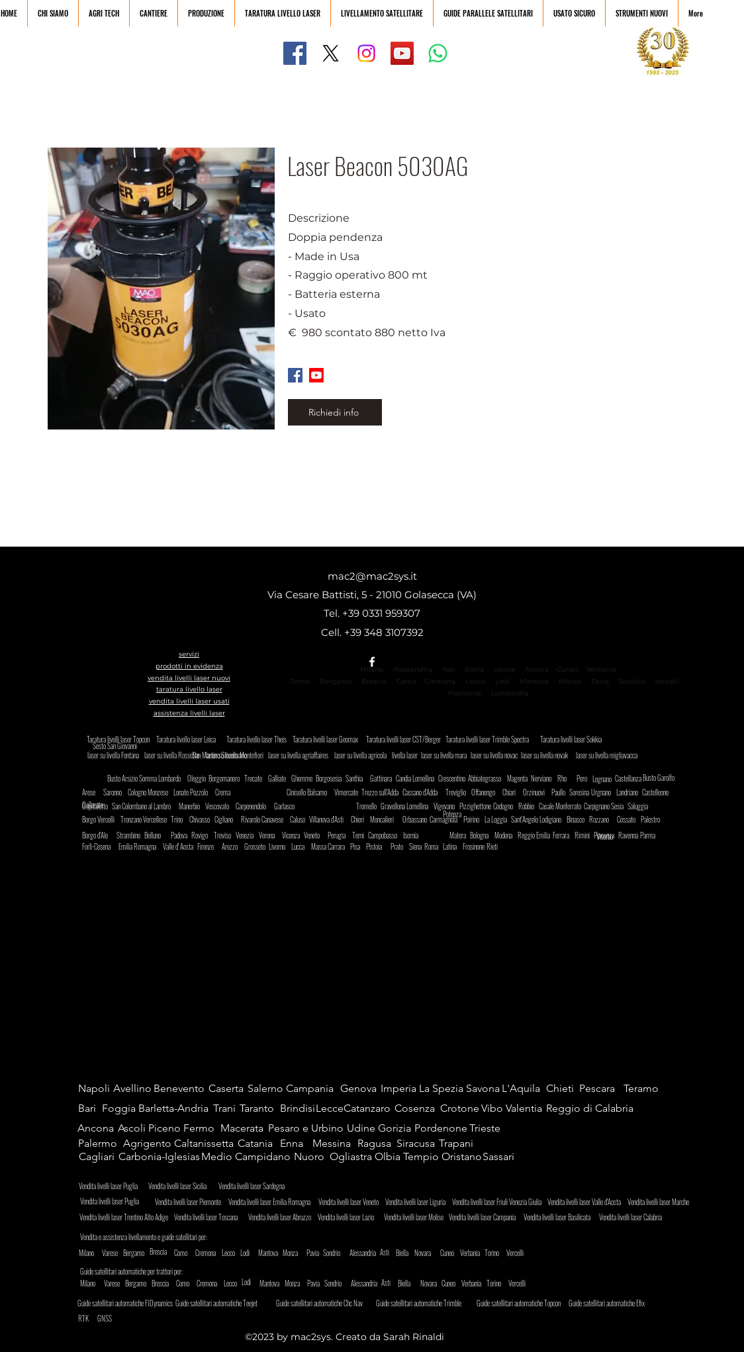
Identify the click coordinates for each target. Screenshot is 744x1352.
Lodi (503, 681)
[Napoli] (96, 1089)
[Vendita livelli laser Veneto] (351, 1202)
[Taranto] (259, 1108)
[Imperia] (400, 1089)
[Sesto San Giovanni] (115, 745)
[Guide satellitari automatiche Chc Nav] (326, 1303)
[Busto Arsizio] (122, 778)
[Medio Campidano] (248, 1157)
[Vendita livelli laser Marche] (661, 1202)
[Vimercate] (347, 792)
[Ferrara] (566, 835)
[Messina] (334, 1143)
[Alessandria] (369, 1253)
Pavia (600, 681)
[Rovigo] (202, 835)
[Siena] (418, 846)
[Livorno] (280, 846)
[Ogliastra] (352, 1157)
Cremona (439, 681)
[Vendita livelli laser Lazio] (351, 1217)
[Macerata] (244, 1128)
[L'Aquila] (524, 1089)
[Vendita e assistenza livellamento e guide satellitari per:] (149, 1237)
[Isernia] (414, 835)
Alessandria (412, 669)
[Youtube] (316, 375)
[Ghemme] (304, 778)
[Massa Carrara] (330, 846)
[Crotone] (462, 1108)
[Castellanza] (628, 778)
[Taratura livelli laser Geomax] (329, 739)
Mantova (534, 681)
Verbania (601, 669)
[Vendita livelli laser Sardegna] (256, 1186)
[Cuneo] (458, 1253)
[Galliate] (281, 778)
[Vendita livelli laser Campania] (485, 1217)
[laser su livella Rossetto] (177, 755)
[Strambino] (132, 835)
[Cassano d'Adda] (424, 792)
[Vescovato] (220, 806)
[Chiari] (513, 792)
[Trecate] (257, 778)
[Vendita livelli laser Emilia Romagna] (273, 1202)
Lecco (475, 681)
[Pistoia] (379, 846)
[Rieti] (492, 846)
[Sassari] (500, 1157)
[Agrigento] (147, 1143)
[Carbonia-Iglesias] (161, 1157)
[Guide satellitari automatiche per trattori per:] (138, 1271)
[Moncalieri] (385, 819)
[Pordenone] (441, 1128)
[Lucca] (302, 846)
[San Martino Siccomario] (249, 755)
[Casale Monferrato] (566, 806)
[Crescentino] (453, 778)
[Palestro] (656, 819)
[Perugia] (340, 835)
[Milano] (97, 1253)
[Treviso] (225, 835)
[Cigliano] (227, 819)
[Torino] (502, 1253)
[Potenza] (468, 813)
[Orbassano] (418, 819)
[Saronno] (116, 792)
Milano (371, 669)
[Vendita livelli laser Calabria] (636, 1217)
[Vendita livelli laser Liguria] (418, 1202)
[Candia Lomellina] (418, 778)
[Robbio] (529, 806)
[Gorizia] (396, 1128)
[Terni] (361, 835)
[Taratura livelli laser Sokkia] (573, 739)
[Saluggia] (640, 806)
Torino (299, 681)
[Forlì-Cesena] (100, 846)
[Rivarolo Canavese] (268, 819)
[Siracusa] (418, 1143)
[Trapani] (461, 1143)
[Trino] (182, 819)
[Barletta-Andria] (176, 1108)
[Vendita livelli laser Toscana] (211, 1217)
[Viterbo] (613, 836)
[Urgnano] (604, 792)
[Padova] (182, 835)
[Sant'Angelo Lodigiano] (540, 819)
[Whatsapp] (437, 53)
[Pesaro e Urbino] (308, 1128)
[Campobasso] (387, 835)
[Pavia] (313, 1253)
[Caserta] (231, 1089)
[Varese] (120, 1253)
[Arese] (91, 792)
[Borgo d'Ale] (100, 835)
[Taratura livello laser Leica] (189, 739)
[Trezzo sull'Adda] (383, 792)
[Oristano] (462, 1157)
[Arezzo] (233, 846)
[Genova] (362, 1089)
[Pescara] (601, 1089)
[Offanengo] (486, 792)
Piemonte (464, 693)
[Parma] (651, 835)
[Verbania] (482, 1253)
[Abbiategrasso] (486, 778)
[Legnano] (603, 779)
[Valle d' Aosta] (181, 846)
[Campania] (313, 1089)
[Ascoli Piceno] (151, 1128)
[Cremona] (219, 1253)
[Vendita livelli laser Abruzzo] (285, 1217)
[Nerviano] (544, 778)
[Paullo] (560, 792)
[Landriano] (631, 792)
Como (406, 681)
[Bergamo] (145, 1253)
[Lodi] (249, 1253)
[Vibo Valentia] (514, 1108)
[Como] (192, 1253)
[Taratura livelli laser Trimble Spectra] (492, 739)
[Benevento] (181, 1089)
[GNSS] (104, 1318)
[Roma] (433, 846)
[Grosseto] (257, 846)
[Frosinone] (475, 846)
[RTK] (84, 1318)
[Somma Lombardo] (163, 778)
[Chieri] (362, 819)
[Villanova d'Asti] (331, 819)
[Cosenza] (417, 1108)
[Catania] (260, 1143)
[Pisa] (359, 846)
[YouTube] (402, 53)
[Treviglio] (458, 792)
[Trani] (226, 1108)
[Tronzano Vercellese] (144, 819)
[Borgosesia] (331, 778)
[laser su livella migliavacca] (610, 755)
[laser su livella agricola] (363, 755)
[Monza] (292, 1253)
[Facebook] (294, 53)
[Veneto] (315, 835)
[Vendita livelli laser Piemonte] (191, 1202)
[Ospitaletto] (97, 806)
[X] (330, 53)
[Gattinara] (381, 778)
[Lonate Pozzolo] (192, 792)
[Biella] (402, 1253)
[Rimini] (586, 835)
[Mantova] (269, 1253)
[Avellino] (132, 1089)
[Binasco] (579, 819)
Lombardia (509, 693)
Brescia (374, 681)
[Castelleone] (657, 792)
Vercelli (671, 681)
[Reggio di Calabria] (590, 1108)
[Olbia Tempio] (408, 1157)
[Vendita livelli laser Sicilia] (186, 1186)
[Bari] (91, 1108)
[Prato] (399, 846)
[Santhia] (358, 778)
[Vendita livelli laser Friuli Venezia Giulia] (499, 1202)
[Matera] (462, 835)
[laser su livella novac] (494, 755)
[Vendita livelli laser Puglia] (115, 1201)
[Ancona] (96, 1128)
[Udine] (362, 1128)
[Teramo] (646, 1089)
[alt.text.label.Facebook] (372, 661)
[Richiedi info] (335, 412)
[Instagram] (366, 53)
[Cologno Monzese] (151, 792)
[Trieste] (484, 1128)
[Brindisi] (298, 1108)
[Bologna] (483, 835)
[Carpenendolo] (255, 806)
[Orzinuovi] (536, 792)
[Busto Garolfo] (662, 778)
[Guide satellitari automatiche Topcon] (527, 1303)
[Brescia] (161, 1251)
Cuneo (568, 669)
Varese (505, 669)
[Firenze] (208, 846)
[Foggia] (120, 1108)
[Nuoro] (313, 1157)
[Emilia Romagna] (140, 846)
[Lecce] (330, 1108)
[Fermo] (202, 1128)
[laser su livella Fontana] (116, 755)
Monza (570, 681)
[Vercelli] (524, 1253)
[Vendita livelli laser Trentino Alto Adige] (126, 1217)
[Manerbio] (192, 806)
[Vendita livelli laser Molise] (417, 1217)
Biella (477, 669)
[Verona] (270, 835)
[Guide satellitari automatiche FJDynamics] (128, 1303)
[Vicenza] (293, 835)
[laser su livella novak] (550, 755)
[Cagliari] (98, 1157)
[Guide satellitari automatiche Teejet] (222, 1303)
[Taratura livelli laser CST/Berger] (406, 739)
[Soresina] (580, 792)
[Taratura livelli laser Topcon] (120, 739)
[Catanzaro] (371, 1108)
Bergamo (335, 681)
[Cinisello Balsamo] (310, 792)
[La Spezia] (441, 1089)
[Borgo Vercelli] (104, 819)
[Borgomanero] (226, 778)
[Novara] (423, 1253)
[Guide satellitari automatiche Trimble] (426, 1303)
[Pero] (583, 778)
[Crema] (226, 792)
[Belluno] (157, 835)
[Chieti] (564, 1089)
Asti (448, 669)
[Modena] (507, 835)
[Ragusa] (376, 1143)
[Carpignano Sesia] (607, 806)
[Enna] (295, 1143)
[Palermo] (100, 1143)
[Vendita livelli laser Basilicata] (560, 1217)
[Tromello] (369, 806)
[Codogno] (508, 806)
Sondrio (632, 681)
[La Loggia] (500, 819)
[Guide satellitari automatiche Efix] (619, 1303)
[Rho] (575, 778)
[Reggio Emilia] (535, 835)
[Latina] (454, 846)
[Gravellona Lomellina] (412, 806)
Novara (536, 669)
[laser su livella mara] (445, 755)
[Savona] (485, 1089)
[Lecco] (228, 1253)
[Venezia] (247, 835)
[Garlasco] (287, 806)
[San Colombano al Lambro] (145, 806)
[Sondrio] (345, 1253)
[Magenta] (520, 778)
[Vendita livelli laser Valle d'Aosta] (587, 1202)
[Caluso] (301, 819)
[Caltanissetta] (205, 1143)
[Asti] (393, 1252)
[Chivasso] (204, 819)
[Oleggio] (202, 778)
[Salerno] (270, 1089)
